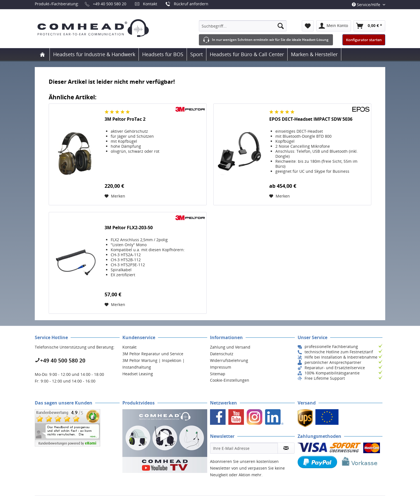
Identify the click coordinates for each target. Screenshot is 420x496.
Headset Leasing (137, 373)
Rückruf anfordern (191, 3)
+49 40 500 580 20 (109, 3)
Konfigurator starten (364, 39)
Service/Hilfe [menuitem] (366, 4)
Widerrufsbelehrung (229, 360)
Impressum (220, 367)
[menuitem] (242, 25)
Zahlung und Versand (230, 347)
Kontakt (150, 3)
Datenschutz (221, 353)
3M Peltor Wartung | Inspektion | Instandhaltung (153, 364)
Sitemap (217, 373)
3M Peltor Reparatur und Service (152, 353)
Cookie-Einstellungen (229, 380)
